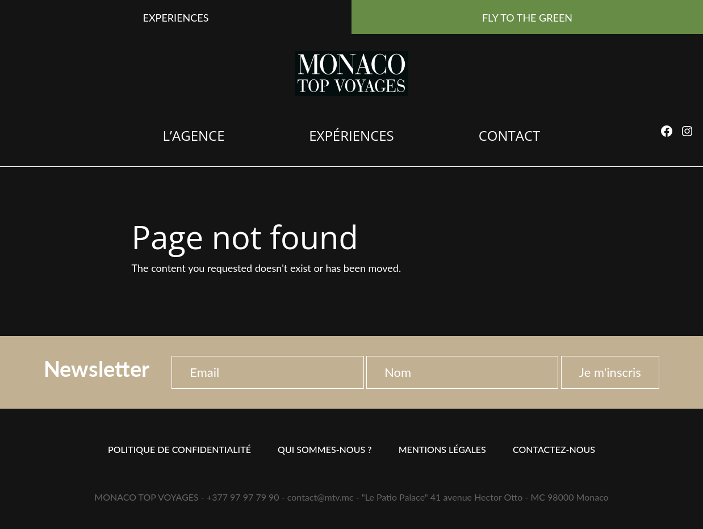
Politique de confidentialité (179, 449)
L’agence (193, 135)
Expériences (351, 135)
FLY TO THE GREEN (527, 17)
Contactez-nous (554, 449)
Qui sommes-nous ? (324, 449)
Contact (510, 135)
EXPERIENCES (176, 17)
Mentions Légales (442, 449)
